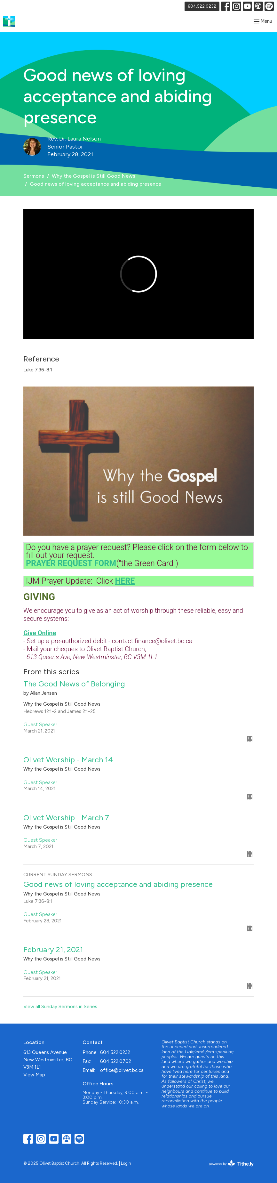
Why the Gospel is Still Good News (93, 176)
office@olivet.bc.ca (122, 1070)
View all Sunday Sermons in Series (60, 1006)
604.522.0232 (202, 6)
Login (126, 1163)
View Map (34, 1075)
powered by (231, 1164)
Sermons (33, 176)
